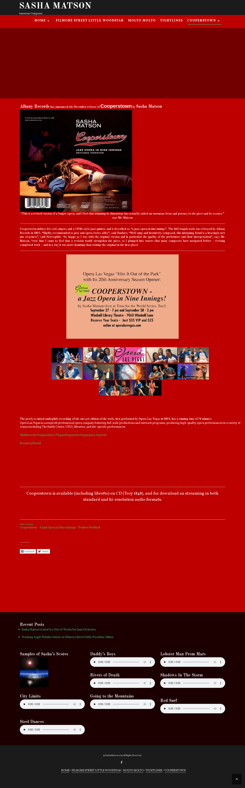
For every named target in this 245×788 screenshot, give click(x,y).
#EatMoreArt (28, 435)
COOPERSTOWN (201, 20)
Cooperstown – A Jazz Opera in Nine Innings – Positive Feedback (60, 528)
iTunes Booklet (26, 524)
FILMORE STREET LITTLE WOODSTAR (90, 20)
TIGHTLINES (171, 20)
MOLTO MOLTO (142, 20)
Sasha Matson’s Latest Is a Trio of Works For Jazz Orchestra (59, 630)
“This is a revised (31, 213)
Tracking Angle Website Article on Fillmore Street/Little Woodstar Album (67, 637)
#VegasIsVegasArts (67, 435)
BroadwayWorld (30, 443)
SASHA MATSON (55, 6)
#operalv (101, 435)
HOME (40, 20)
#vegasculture (46, 435)
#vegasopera (87, 435)
